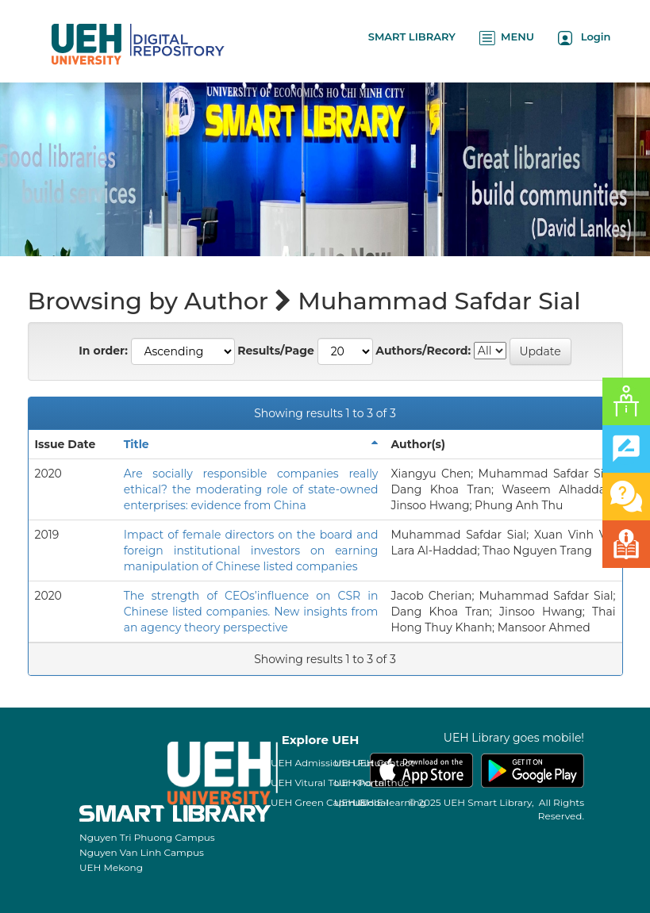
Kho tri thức (380, 782)
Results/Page (275, 350)
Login (584, 37)
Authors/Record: (423, 350)
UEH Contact (383, 763)
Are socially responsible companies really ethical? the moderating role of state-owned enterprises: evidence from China (251, 489)
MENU (506, 37)
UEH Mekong (111, 867)
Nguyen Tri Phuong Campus (147, 837)
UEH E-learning (389, 802)
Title (136, 444)
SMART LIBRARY (412, 36)
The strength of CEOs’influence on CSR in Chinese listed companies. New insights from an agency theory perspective (251, 612)
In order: (103, 350)
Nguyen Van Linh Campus (141, 852)
